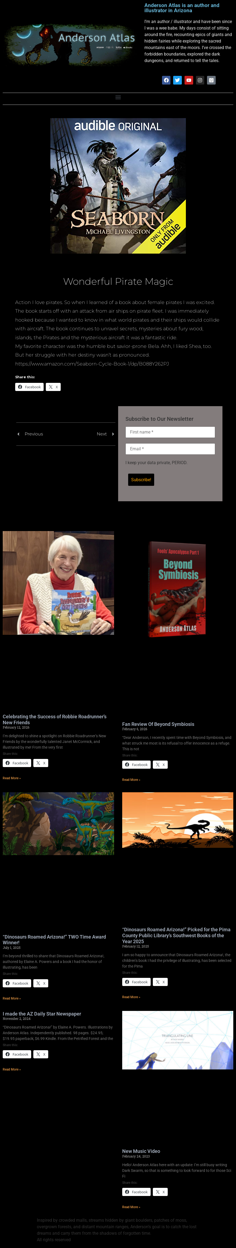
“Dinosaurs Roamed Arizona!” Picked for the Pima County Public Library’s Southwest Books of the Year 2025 (176, 936)
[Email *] (170, 449)
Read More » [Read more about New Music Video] (131, 1208)
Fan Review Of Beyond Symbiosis (158, 725)
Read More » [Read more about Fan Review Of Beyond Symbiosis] (131, 780)
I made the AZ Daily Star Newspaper (42, 1014)
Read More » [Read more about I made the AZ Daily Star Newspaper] (12, 1070)
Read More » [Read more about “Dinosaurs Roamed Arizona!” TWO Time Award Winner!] (12, 999)
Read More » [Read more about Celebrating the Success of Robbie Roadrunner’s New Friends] (12, 779)
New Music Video (141, 1152)
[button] (118, 97)
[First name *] (170, 432)
